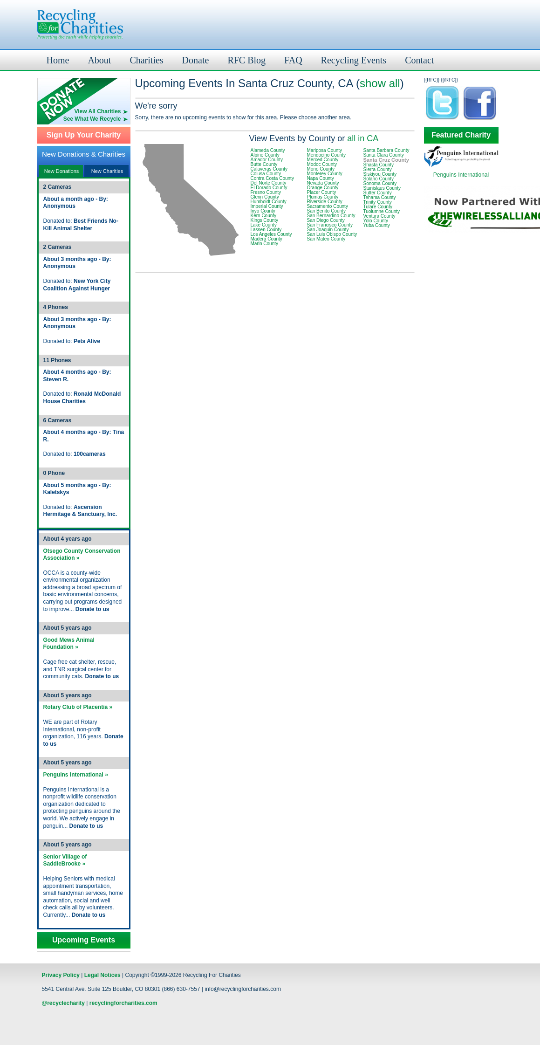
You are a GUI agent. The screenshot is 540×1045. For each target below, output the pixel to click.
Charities (146, 60)
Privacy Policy (61, 975)
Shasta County (378, 164)
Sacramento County (327, 206)
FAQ (293, 60)
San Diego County (326, 220)
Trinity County (377, 202)
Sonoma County (380, 183)
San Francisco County (330, 224)
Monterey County (324, 173)
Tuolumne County (381, 211)
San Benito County (326, 210)
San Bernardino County (331, 215)
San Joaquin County (328, 229)
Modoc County (322, 164)
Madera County (266, 238)
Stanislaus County (382, 188)
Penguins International (461, 175)
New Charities (107, 171)
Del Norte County (269, 183)
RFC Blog (246, 60)
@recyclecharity (63, 1003)
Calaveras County (269, 169)
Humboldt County (269, 201)
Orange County (323, 187)
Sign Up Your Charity (84, 135)
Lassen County (266, 229)
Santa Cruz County (386, 160)
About (99, 60)
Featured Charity (461, 135)
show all (380, 83)
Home (58, 60)
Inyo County (263, 210)
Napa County (320, 178)
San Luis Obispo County (332, 234)
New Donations (61, 171)
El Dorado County (269, 187)
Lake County (264, 224)
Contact (419, 60)
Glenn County (265, 196)
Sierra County (377, 169)
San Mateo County (326, 238)
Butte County (264, 164)
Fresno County (266, 192)
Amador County (267, 159)
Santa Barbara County (386, 150)
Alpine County (265, 155)
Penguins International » (75, 774)
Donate (195, 60)
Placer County (321, 192)
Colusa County (266, 173)
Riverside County (324, 201)
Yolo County (376, 220)
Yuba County (376, 225)
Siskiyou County (380, 174)
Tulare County (377, 206)
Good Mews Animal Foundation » (69, 644)
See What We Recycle (92, 119)
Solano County (378, 178)
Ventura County (379, 216)
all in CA (362, 138)
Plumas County (323, 196)
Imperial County (267, 206)
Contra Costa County (272, 178)
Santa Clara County (383, 155)
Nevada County (323, 183)
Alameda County (268, 150)
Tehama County (379, 197)
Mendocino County (326, 155)
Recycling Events (354, 60)
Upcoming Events (83, 940)
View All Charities (97, 111)
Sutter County (377, 192)
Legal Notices (102, 975)
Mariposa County (324, 150)
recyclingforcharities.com (123, 1003)
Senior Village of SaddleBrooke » (65, 860)
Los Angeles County (271, 234)
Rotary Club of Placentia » (78, 707)
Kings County (264, 220)
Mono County (321, 169)
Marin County (264, 243)
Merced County (323, 159)
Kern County (264, 215)
